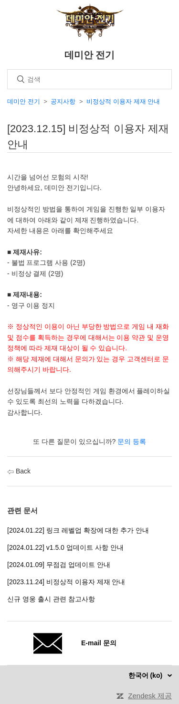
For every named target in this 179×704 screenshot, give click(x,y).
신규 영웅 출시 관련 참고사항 (51, 599)
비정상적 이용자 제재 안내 (123, 101)
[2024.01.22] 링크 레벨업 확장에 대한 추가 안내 (78, 530)
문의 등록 (131, 441)
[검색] (89, 79)
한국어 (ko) (146, 675)
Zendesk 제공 (150, 696)
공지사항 (63, 101)
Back (19, 471)
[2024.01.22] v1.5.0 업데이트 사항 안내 (65, 547)
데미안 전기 (23, 101)
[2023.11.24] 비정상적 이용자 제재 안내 (66, 582)
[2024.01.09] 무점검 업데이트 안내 (58, 564)
